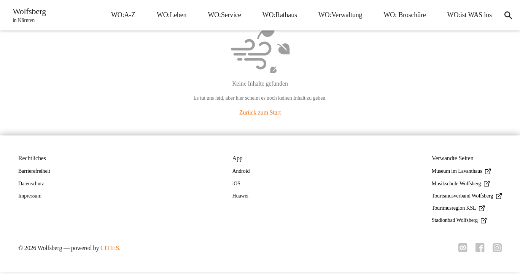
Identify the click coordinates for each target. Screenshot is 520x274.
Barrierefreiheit (34, 171)
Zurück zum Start (260, 112)
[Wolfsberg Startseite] (28, 15)
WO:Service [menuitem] (222, 15)
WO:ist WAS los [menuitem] (467, 15)
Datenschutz (31, 183)
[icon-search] (507, 15)
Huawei (240, 196)
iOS (236, 183)
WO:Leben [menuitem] (169, 15)
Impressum (29, 196)
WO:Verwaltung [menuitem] (338, 15)
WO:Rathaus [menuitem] (277, 15)
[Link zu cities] (460, 250)
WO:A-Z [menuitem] (121, 15)
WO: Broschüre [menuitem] (403, 15)
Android (241, 171)
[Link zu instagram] (497, 250)
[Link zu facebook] (478, 250)
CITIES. (110, 248)
